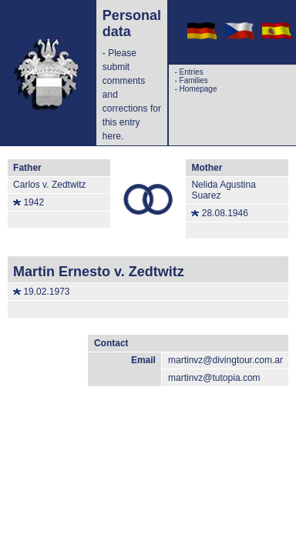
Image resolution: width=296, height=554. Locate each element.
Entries (192, 72)
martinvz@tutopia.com (214, 377)
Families (194, 80)
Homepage (198, 89)
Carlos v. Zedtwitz (49, 184)
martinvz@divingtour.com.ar (225, 360)
